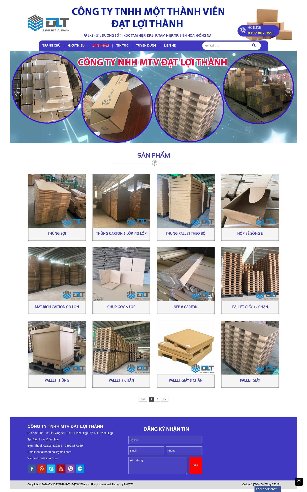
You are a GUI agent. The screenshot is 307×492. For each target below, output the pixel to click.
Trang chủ (51, 45)
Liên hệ (170, 45)
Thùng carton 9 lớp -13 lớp (121, 234)
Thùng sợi (57, 234)
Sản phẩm (100, 45)
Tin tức (122, 45)
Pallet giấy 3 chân (185, 381)
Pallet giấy (250, 381)
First (142, 399)
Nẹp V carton (186, 307)
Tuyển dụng (146, 45)
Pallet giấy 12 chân (250, 307)
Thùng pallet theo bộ (186, 234)
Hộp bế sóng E (250, 234)
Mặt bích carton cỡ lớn (57, 307)
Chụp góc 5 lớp (121, 307)
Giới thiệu (76, 45)
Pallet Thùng (57, 381)
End (165, 399)
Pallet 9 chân (121, 381)
